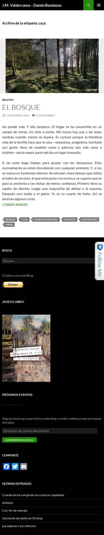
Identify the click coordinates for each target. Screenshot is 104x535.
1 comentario (45, 115)
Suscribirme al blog (19, 440)
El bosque (21, 107)
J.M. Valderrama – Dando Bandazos (32, 5)
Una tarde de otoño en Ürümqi (22, 518)
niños (9, 224)
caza (25, 219)
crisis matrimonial (46, 219)
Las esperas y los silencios (19, 526)
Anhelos (7, 503)
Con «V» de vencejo (15, 510)
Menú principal (99, 5)
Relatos (8, 99)
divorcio (70, 219)
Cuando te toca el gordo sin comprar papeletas (33, 495)
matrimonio (90, 219)
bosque (11, 219)
